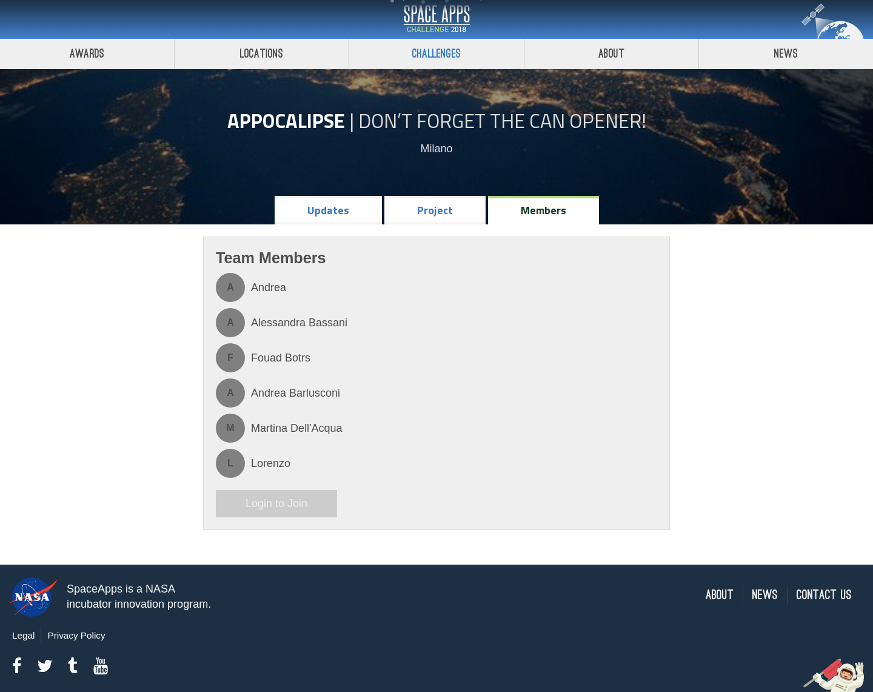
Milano (436, 149)
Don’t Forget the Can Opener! (502, 121)
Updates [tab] (328, 210)
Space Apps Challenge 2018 (436, 19)
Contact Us (824, 595)
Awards (87, 54)
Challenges (436, 54)
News (765, 595)
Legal (23, 635)
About (611, 54)
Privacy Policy (76, 635)
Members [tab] (543, 210)
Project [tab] (435, 210)
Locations (262, 54)
